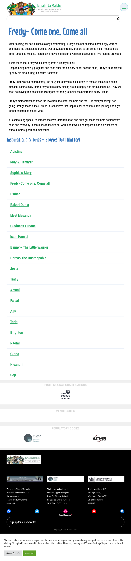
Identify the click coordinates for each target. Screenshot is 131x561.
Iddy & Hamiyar (21, 162)
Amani (15, 289)
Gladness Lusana (23, 225)
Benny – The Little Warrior (29, 247)
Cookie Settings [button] (13, 553)
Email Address (65, 515)
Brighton (16, 332)
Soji (13, 375)
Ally (13, 311)
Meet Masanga (20, 215)
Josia (14, 268)
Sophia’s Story (20, 172)
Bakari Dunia (19, 204)
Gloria (14, 353)
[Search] (118, 18)
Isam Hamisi (19, 236)
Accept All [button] (29, 553)
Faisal (14, 300)
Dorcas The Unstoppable (28, 258)
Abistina (16, 151)
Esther (15, 194)
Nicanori (16, 364)
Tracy (14, 279)
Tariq (13, 321)
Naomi (15, 343)
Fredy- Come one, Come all (30, 183)
